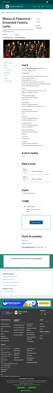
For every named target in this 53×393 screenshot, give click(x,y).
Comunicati (42, 326)
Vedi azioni (39, 22)
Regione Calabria (6, 2)
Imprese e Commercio (19, 330)
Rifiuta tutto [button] (32, 387)
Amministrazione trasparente (31, 349)
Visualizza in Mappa (36, 222)
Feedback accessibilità (32, 362)
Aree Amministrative (6, 326)
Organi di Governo (5, 324)
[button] (26, 390)
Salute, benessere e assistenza (31, 338)
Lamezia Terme (31, 206)
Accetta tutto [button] (21, 387)
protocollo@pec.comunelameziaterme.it (10, 376)
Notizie (41, 324)
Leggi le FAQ (17, 357)
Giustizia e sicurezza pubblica (31, 329)
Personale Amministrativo (4, 337)
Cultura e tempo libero (19, 327)
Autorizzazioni (30, 341)
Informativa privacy (31, 353)
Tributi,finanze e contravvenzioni (30, 333)
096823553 (29, 243)
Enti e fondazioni (5, 331)
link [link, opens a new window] (40, 384)
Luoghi (41, 335)
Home (3, 12)
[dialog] (26, 385)
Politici (2, 334)
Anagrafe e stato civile (19, 325)
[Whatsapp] (42, 6)
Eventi (17, 12)
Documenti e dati (5, 340)
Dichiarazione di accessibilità (30, 359)
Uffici (2, 329)
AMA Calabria (25, 240)
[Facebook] (38, 6)
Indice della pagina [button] (8, 63)
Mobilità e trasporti (18, 335)
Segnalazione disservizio (17, 354)
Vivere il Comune (10, 12)
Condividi (39, 19)
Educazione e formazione (30, 325)
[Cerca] (50, 6)
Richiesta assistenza (18, 360)
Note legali (29, 355)
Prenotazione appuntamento (17, 349)
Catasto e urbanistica (19, 332)
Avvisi (41, 329)
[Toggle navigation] (3, 6)
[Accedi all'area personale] (47, 2)
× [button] (51, 378)
